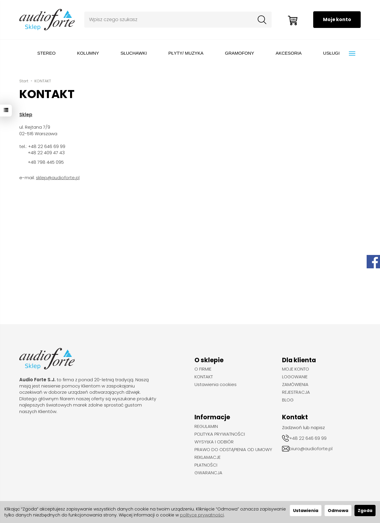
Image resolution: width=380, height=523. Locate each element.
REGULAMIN (206, 426)
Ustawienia (305, 510)
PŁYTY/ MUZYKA (185, 53)
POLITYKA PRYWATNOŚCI (219, 434)
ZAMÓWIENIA (295, 384)
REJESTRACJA (296, 392)
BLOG (288, 400)
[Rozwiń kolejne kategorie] (352, 53)
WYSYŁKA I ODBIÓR (214, 442)
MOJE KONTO (295, 369)
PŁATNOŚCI (205, 465)
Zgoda (365, 510)
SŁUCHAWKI (134, 53)
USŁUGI (331, 53)
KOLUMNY (88, 53)
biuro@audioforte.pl (310, 448)
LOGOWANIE (295, 376)
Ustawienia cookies (215, 384)
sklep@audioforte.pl (58, 177)
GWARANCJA (208, 472)
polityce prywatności (202, 515)
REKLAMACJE (207, 457)
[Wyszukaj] (261, 19)
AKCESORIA (289, 53)
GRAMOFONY (239, 53)
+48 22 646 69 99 (308, 438)
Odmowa (338, 510)
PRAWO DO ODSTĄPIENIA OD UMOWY (233, 449)
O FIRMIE (202, 369)
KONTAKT (203, 376)
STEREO (46, 53)
